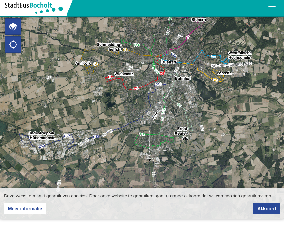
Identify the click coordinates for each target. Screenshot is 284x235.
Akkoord (266, 208)
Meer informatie (25, 208)
